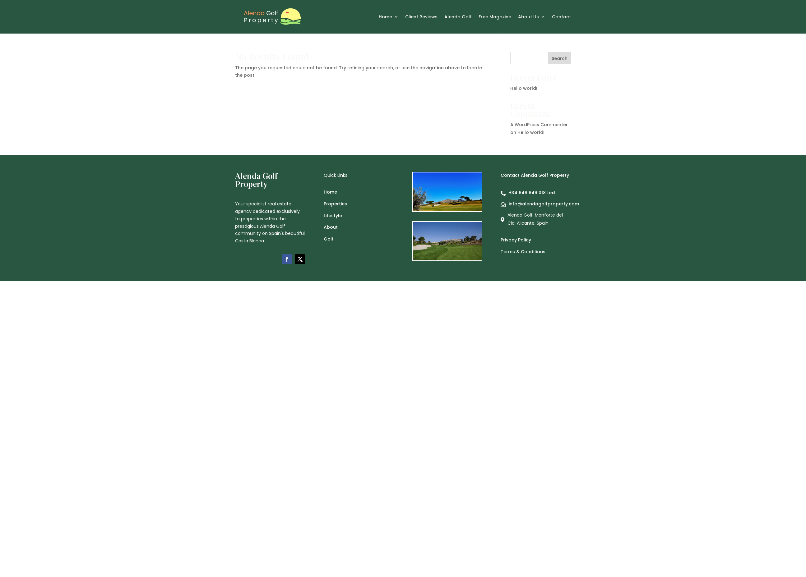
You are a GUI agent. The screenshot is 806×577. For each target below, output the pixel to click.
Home (385, 17)
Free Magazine (495, 17)
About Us (528, 17)
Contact (561, 17)
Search (559, 58)
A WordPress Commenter (539, 124)
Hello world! (523, 88)
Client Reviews (421, 17)
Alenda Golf (458, 17)
